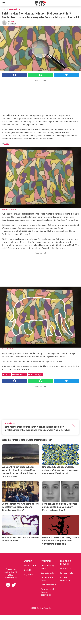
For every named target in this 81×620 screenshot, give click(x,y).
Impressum (65, 568)
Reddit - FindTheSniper (9, 209)
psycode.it (28, 574)
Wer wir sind (30, 565)
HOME (4, 9)
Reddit (6, 144)
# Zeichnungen (35, 374)
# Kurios (6, 374)
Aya (12, 22)
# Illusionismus (19, 374)
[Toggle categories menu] (3, 3)
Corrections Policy (49, 573)
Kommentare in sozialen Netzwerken (47, 592)
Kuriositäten (14, 9)
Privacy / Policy (67, 573)
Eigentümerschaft (48, 584)
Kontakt (27, 570)
